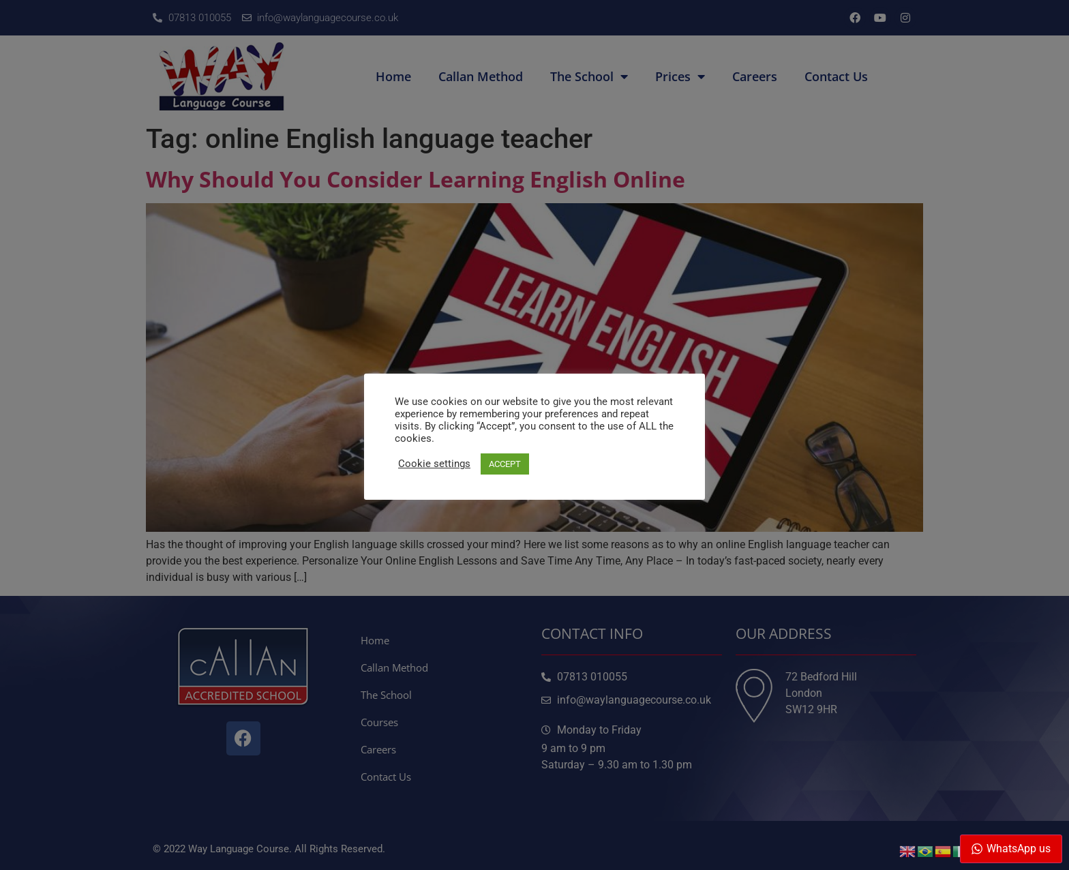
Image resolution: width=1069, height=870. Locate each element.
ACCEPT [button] (505, 464)
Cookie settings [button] (434, 463)
